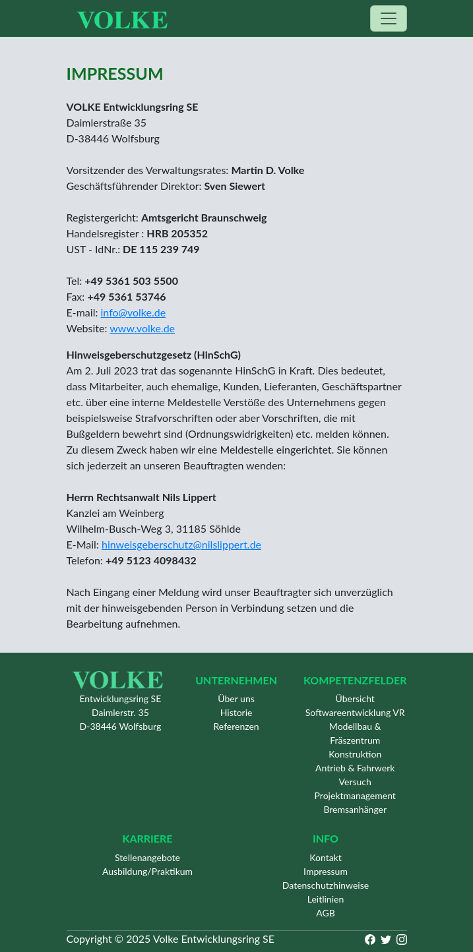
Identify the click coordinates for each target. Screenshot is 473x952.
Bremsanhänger (355, 809)
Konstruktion (355, 753)
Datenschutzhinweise (325, 885)
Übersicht (355, 698)
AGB (325, 912)
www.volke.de (142, 328)
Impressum (325, 871)
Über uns (236, 698)
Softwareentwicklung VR (355, 712)
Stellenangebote (147, 857)
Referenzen (236, 726)
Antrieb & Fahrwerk (354, 767)
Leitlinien (325, 899)
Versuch (355, 781)
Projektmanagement (355, 795)
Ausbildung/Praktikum (147, 871)
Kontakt (325, 857)
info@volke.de (133, 312)
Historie (236, 712)
